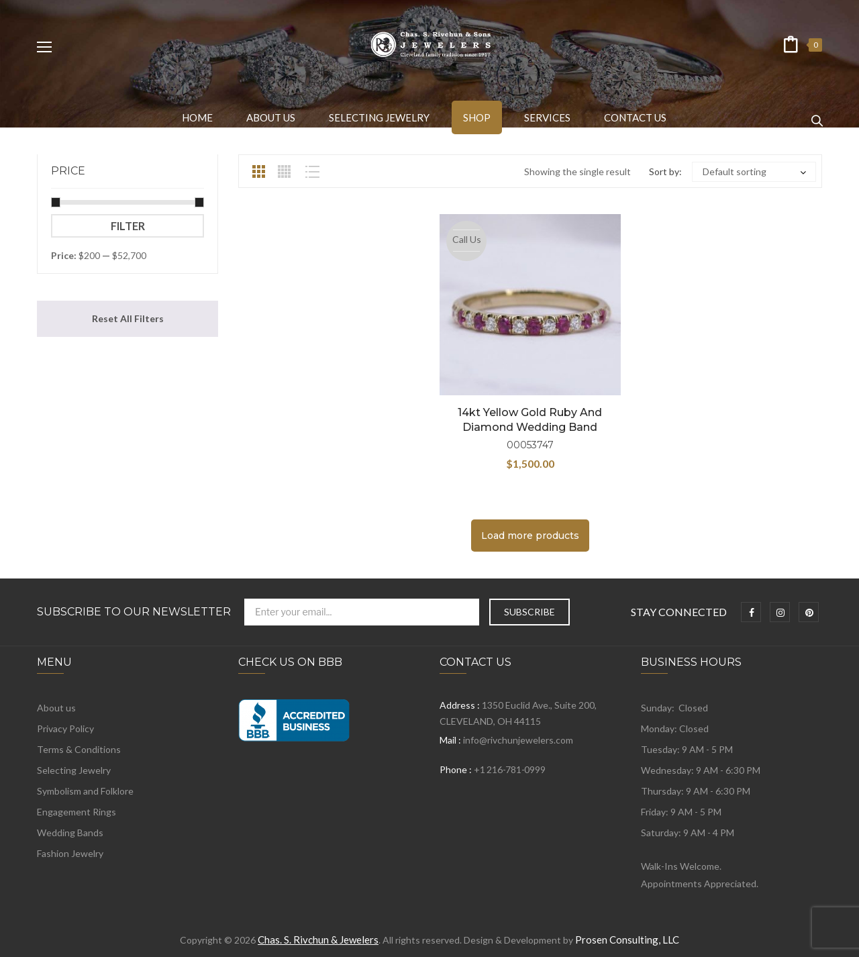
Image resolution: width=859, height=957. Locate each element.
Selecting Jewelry (74, 770)
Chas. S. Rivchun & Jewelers (318, 940)
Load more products (530, 536)
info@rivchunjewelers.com (518, 740)
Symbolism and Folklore (85, 791)
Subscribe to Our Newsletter (134, 612)
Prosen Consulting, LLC (627, 940)
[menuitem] (197, 117)
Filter (128, 225)
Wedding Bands (70, 832)
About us (56, 707)
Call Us (466, 239)
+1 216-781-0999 (509, 769)
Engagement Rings (76, 811)
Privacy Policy (65, 728)
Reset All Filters (128, 318)
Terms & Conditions (79, 749)
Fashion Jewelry (70, 853)
